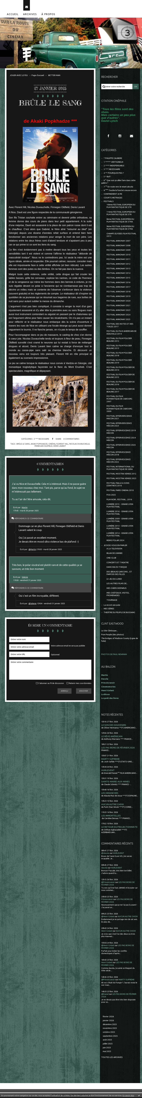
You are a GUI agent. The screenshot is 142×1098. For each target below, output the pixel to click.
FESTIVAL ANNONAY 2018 (118, 292)
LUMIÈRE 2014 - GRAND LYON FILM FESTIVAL (120, 535)
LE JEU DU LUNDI (114, 580)
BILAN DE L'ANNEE (114, 554)
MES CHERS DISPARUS (117, 589)
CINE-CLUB (111, 559)
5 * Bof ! (107, 177)
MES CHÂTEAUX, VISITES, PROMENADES (118, 594)
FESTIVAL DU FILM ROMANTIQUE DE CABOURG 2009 (119, 409)
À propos (48, 15)
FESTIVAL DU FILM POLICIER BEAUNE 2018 (119, 355)
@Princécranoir (108, 883)
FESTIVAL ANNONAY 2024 (118, 315)
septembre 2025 (110, 1037)
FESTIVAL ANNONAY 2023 (118, 311)
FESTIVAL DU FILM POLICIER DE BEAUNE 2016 (121, 384)
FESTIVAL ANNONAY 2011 (118, 260)
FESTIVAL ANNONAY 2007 (118, 242)
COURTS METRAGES (113, 198)
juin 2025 (107, 1048)
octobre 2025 (109, 1033)
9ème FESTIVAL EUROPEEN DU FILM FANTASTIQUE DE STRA (120, 228)
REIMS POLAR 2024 (115, 541)
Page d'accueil (38, 76)
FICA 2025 (111, 496)
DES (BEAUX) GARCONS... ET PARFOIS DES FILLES (119, 573)
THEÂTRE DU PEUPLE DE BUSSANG (119, 613)
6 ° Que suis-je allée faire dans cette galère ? (118, 182)
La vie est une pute (112, 606)
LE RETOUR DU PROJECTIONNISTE (119, 828)
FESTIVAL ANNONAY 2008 (118, 246)
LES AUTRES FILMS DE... (117, 584)
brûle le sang (23, 445)
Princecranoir (107, 900)
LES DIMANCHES (109, 793)
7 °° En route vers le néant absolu (118, 187)
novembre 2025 (110, 1029)
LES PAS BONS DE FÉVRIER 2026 (118, 748)
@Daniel (105, 995)
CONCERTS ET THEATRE (118, 563)
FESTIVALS (109, 202)
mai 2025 (107, 1052)
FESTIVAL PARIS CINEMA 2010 (120, 491)
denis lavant (59, 447)
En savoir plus (128, 1095)
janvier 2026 (108, 1021)
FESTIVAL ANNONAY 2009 (118, 251)
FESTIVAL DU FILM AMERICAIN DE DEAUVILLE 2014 (121, 333)
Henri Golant (107, 691)
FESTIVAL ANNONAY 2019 (118, 297)
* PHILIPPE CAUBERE (113, 159)
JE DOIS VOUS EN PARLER (115, 546)
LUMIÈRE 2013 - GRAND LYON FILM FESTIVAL (120, 527)
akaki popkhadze (39, 445)
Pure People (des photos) (112, 635)
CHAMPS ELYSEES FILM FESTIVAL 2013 (121, 235)
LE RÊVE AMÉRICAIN (111, 737)
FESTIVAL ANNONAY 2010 (118, 255)
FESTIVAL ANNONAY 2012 (118, 265)
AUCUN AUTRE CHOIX (112, 805)
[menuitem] (13, 15)
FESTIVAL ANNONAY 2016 (118, 283)
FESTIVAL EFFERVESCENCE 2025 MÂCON (121, 447)
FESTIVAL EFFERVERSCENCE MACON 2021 (119, 418)
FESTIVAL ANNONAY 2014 (118, 274)
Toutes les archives (112, 1058)
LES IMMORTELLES (111, 816)
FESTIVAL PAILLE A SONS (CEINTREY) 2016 (118, 485)
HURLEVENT (108, 771)
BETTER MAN (54, 76)
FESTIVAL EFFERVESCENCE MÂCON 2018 (119, 454)
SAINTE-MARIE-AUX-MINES (115, 782)
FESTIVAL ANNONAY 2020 (118, 302)
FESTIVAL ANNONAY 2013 (118, 269)
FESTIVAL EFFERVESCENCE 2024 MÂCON (121, 439)
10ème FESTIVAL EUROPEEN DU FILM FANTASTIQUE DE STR (121, 206)
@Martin (32, 550)
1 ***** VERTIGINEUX (113, 163)
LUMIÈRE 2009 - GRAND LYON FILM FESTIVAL (120, 520)
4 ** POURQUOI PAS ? (114, 174)
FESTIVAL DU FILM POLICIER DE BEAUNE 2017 (121, 391)
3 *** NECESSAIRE (41, 440)
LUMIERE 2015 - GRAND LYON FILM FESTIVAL (120, 506)
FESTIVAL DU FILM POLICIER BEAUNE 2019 (119, 362)
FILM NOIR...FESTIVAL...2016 (119, 500)
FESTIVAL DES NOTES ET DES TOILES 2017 (120, 326)
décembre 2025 (110, 1025)
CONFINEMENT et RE (113, 195)
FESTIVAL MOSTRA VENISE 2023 (121, 479)
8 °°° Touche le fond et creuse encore (120, 191)
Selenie (25, 578)
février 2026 (108, 1017)
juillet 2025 (108, 1044)
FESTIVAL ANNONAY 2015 (118, 279)
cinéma (52, 445)
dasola (104, 868)
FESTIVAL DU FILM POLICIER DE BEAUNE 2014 (121, 369)
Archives (30, 15)
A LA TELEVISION (114, 549)
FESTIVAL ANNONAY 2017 (118, 288)
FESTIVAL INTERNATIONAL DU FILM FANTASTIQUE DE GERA (120, 468)
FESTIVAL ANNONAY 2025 (118, 320)
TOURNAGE (112, 601)
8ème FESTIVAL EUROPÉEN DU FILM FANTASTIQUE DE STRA (120, 221)
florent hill (62, 445)
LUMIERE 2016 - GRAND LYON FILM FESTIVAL (120, 513)
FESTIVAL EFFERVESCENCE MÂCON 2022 (119, 461)
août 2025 (107, 1041)
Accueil (12, 15)
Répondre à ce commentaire (30, 519)
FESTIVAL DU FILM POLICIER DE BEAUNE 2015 (121, 376)
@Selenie (33, 604)
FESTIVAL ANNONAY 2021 (118, 306)
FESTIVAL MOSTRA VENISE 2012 (121, 474)
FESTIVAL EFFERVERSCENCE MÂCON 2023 (119, 425)
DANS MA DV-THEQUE (117, 568)
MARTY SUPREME (110, 760)
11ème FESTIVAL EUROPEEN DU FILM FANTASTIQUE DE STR (121, 214)
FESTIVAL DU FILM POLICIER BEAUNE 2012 (119, 340)
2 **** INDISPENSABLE (114, 166)
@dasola (105, 854)
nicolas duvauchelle (79, 445)
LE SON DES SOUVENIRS (113, 725)
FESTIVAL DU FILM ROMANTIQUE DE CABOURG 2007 (119, 400)
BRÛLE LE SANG (50, 103)
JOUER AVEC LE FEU (19, 76)
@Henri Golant (107, 917)
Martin (24, 508)
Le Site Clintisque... (109, 631)
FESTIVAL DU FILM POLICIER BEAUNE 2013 (119, 347)
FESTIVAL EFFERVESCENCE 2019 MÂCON (121, 432)
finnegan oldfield (43, 447)
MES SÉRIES (109, 609)
